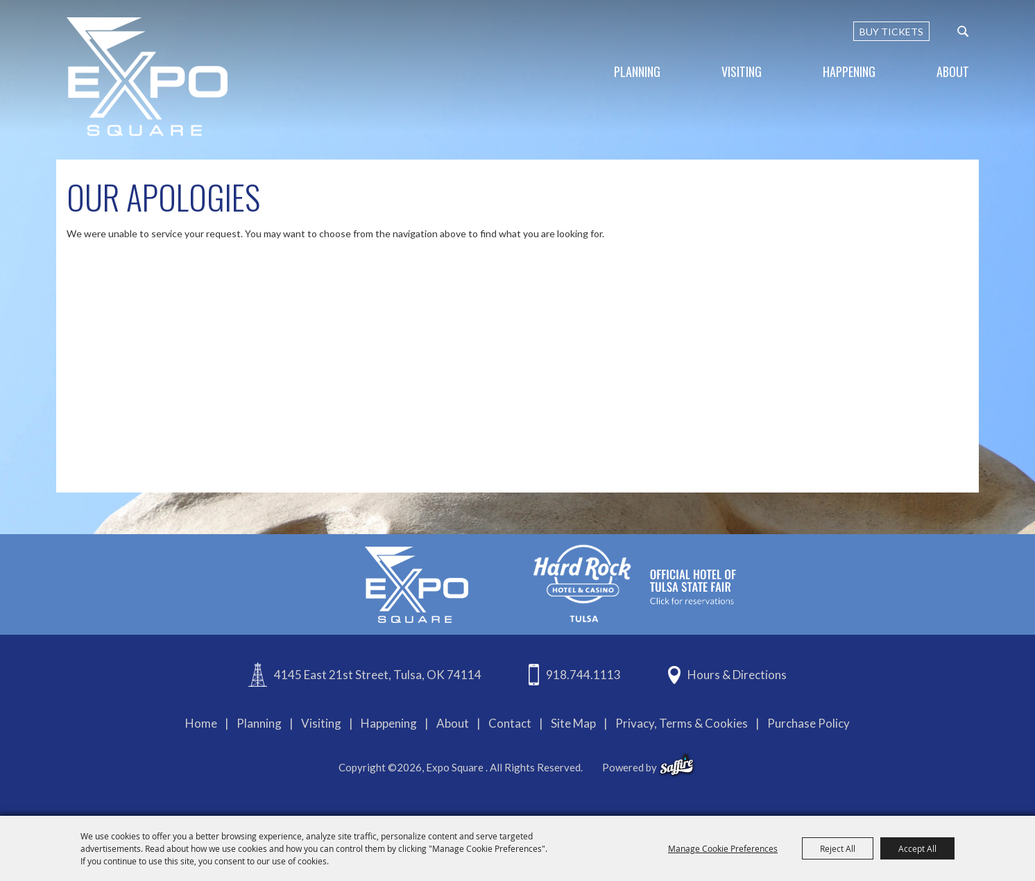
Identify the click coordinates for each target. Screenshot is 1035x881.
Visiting (741, 71)
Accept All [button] (917, 848)
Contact (509, 723)
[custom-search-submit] (962, 31)
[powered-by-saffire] (676, 765)
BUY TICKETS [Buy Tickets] (891, 31)
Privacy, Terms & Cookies (681, 723)
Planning (637, 71)
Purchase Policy (808, 723)
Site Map (573, 723)
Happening (849, 71)
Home (201, 723)
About (952, 71)
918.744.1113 (583, 674)
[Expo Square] (147, 76)
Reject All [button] (837, 848)
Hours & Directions (737, 674)
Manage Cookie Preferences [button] (723, 848)
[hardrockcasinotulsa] (634, 583)
